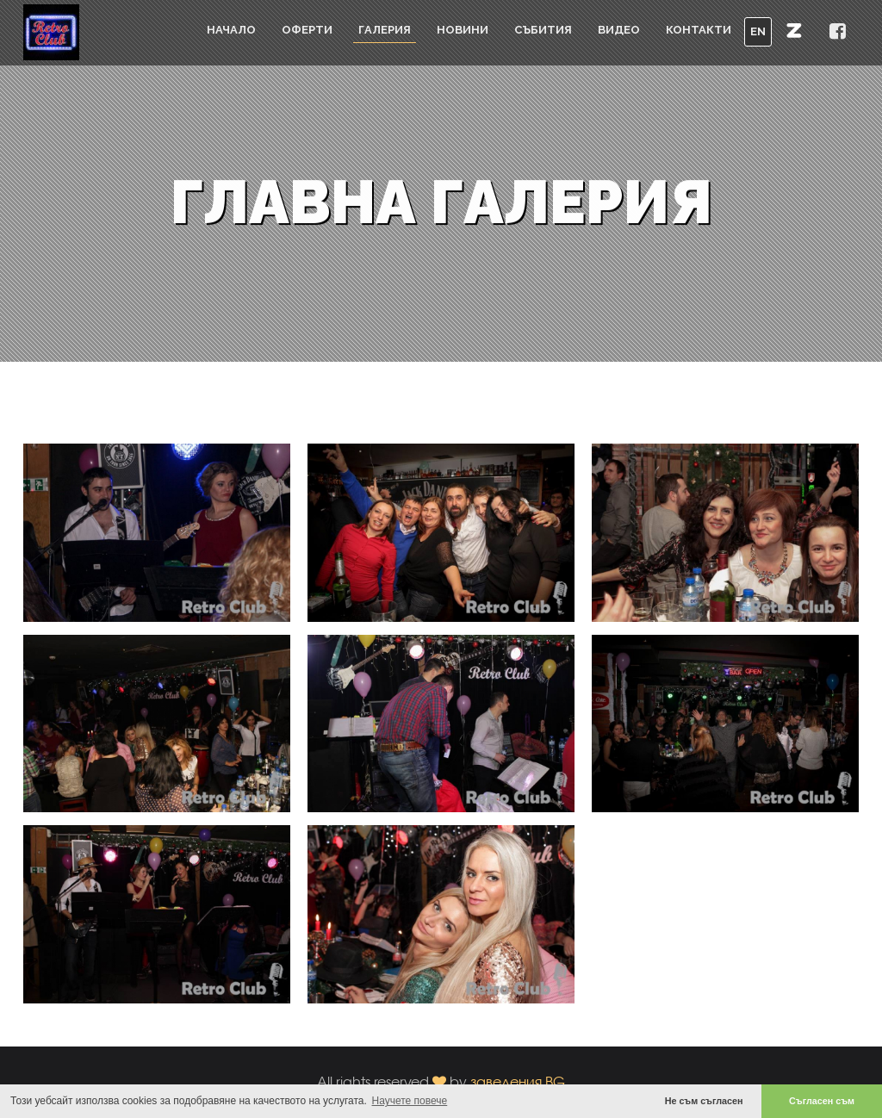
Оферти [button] (307, 29)
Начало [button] (231, 29)
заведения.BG (517, 1081)
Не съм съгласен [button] (704, 1101)
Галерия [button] (384, 29)
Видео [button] (619, 29)
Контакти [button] (698, 29)
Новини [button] (462, 29)
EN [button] (758, 31)
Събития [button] (543, 29)
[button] (794, 30)
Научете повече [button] (410, 1101)
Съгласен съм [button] (821, 1101)
